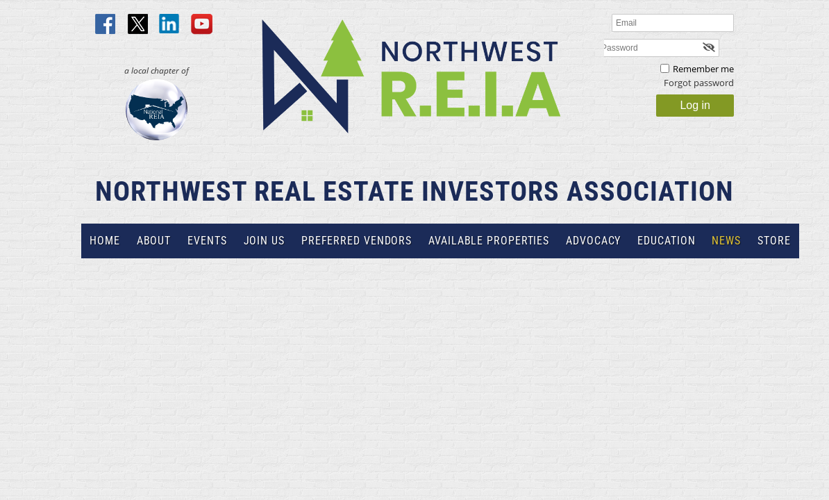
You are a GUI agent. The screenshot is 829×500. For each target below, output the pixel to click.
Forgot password (699, 82)
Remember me (703, 68)
